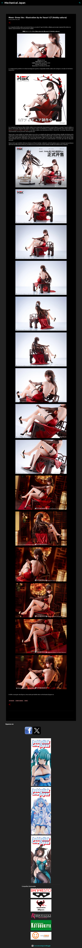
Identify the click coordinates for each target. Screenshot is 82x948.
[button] (9, 23)
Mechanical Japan (14, 2)
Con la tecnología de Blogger (41, 945)
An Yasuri (11, 700)
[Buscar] (80, 3)
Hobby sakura (19, 700)
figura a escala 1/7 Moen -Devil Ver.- (19, 130)
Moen (26, 700)
